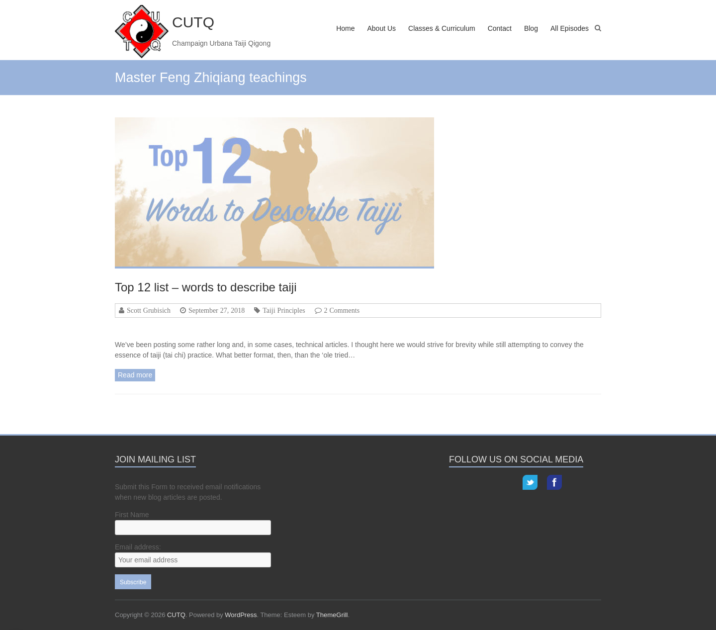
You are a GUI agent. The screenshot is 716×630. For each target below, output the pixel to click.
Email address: (138, 547)
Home (345, 28)
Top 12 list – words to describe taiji (206, 287)
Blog (531, 28)
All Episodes (569, 28)
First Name (132, 515)
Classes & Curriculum (441, 28)
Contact (500, 28)
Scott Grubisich (149, 310)
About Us (381, 28)
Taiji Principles (284, 310)
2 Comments (342, 310)
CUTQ (193, 22)
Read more (135, 375)
